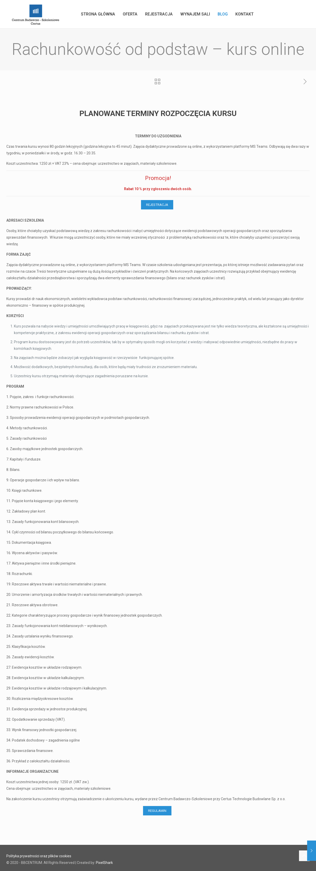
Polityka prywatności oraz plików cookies (38, 856)
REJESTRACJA (157, 205)
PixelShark (104, 863)
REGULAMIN (157, 811)
